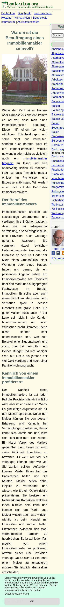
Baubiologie (40, 17)
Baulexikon (8, 13)
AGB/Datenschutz (28, 21)
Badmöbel (58, 97)
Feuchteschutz (43, 13)
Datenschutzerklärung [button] (17, 593)
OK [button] (32, 601)
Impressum (8, 21)
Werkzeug (58, 213)
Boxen (55, 131)
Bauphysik (24, 13)
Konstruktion (22, 17)
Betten (55, 123)
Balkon (56, 105)
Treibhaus (58, 204)
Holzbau (6, 17)
